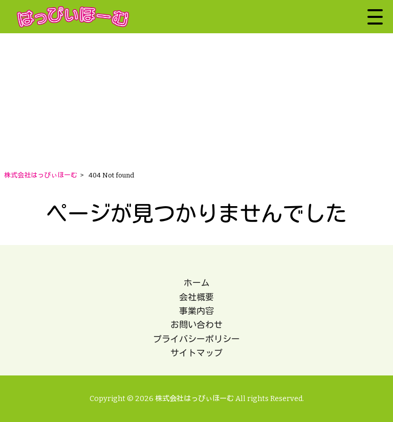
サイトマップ (196, 353)
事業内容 (196, 311)
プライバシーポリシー (196, 339)
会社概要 (196, 297)
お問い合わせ (196, 325)
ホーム (197, 283)
